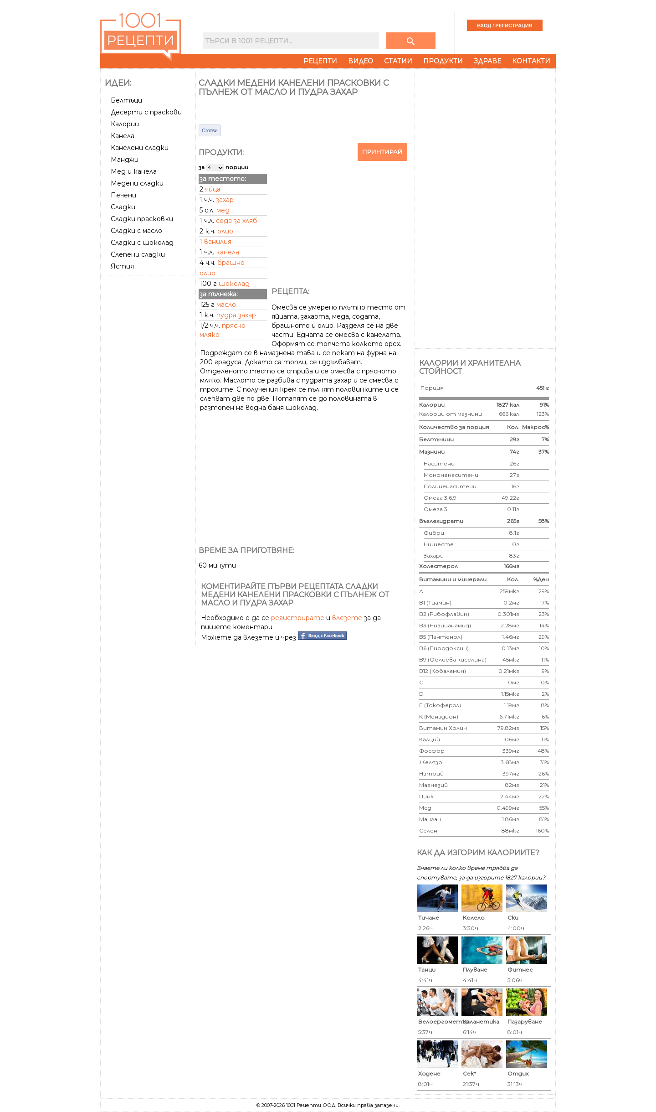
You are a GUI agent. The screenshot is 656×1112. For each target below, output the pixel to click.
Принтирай (382, 151)
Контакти (531, 61)
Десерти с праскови (146, 112)
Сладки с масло (136, 231)
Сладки (123, 207)
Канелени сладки (140, 148)
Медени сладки (137, 183)
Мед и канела (134, 171)
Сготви (210, 130)
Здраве (487, 61)
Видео (360, 61)
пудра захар (236, 315)
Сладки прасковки (142, 219)
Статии (398, 61)
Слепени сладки (138, 254)
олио (225, 231)
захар (225, 200)
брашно (231, 263)
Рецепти (320, 61)
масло (226, 304)
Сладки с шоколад (142, 242)
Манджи (124, 159)
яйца (212, 189)
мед (223, 210)
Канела (122, 136)
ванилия (217, 242)
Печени (123, 195)
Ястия (122, 266)
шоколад (234, 283)
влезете (347, 618)
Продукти (443, 61)
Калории (125, 124)
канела (227, 252)
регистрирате (297, 618)
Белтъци (126, 100)
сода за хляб (236, 221)
